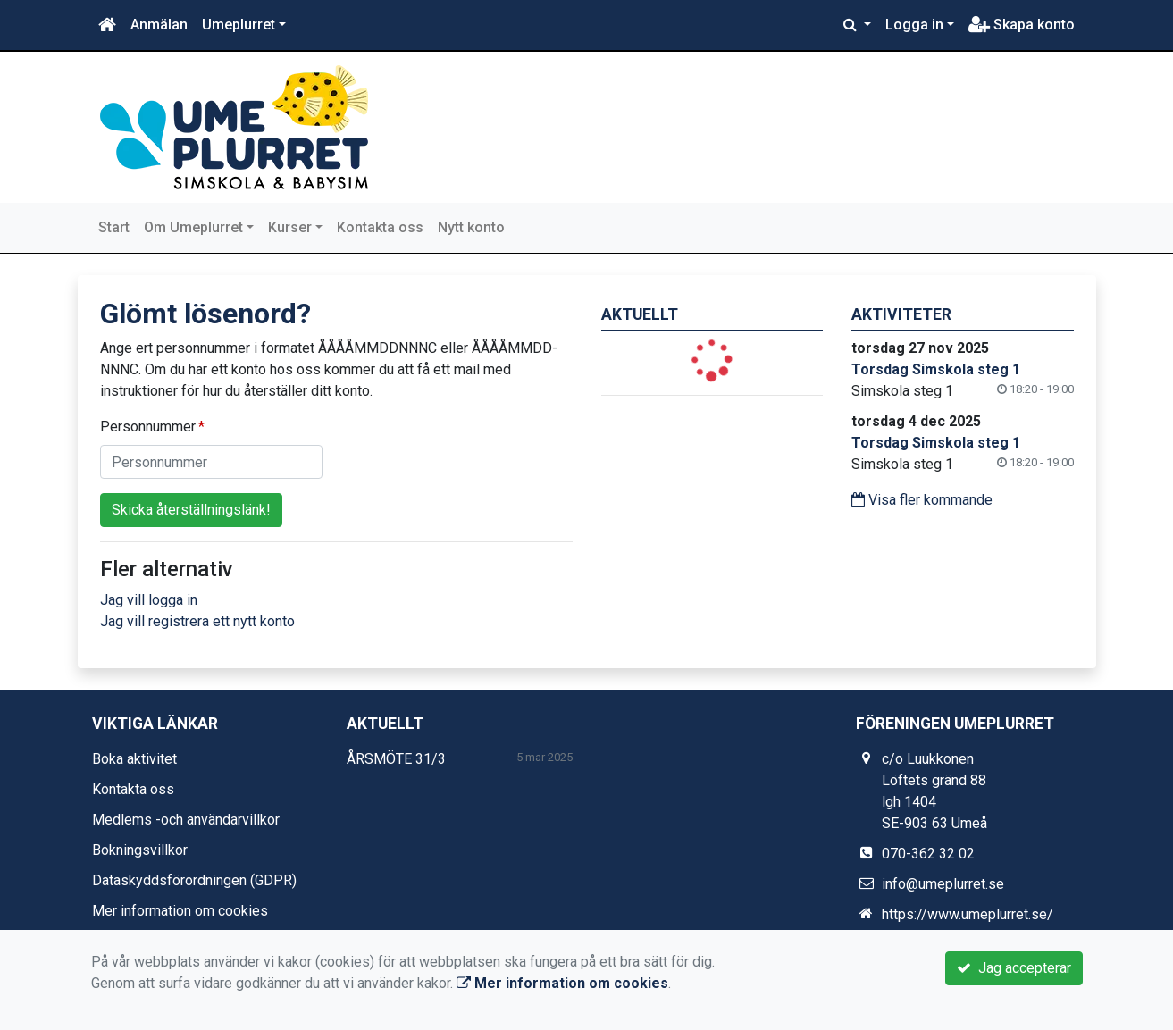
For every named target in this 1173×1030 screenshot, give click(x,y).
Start (114, 227)
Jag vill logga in (148, 599)
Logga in (914, 24)
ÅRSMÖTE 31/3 (396, 758)
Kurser (290, 227)
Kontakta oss (380, 227)
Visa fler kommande (922, 499)
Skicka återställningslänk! (191, 509)
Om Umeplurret (193, 227)
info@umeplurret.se (943, 883)
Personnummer (148, 426)
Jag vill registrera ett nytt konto (197, 621)
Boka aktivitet (134, 758)
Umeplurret (238, 24)
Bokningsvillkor (140, 850)
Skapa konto (1021, 24)
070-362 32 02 (928, 853)
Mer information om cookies (180, 910)
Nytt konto (471, 227)
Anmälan (159, 24)
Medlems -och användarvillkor (186, 819)
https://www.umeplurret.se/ (967, 914)
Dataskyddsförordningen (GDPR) (194, 880)
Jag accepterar (1014, 967)
